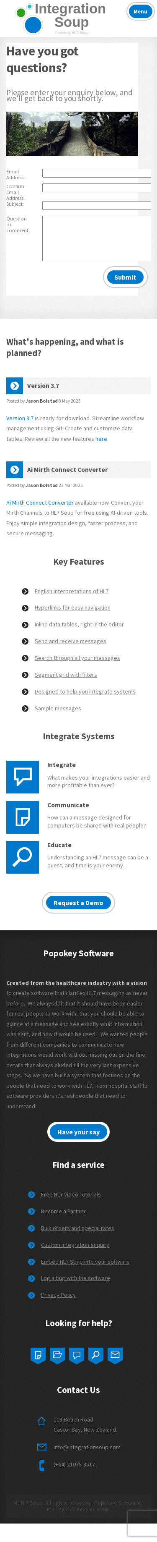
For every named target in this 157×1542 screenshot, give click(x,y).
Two (57, 1354)
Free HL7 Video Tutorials (71, 1194)
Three (76, 1354)
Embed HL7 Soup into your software (85, 1261)
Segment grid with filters (66, 674)
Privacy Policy (58, 1295)
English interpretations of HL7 (71, 591)
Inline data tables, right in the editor (79, 624)
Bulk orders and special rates (77, 1228)
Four (95, 1354)
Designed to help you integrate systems (85, 691)
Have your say (78, 1132)
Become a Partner (63, 1211)
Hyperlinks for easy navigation (73, 607)
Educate (59, 845)
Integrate (61, 765)
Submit (125, 277)
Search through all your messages (77, 658)
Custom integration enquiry (75, 1245)
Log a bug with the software (75, 1278)
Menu (140, 11)
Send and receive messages (70, 641)
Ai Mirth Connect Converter (40, 502)
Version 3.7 (19, 418)
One (38, 1354)
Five (115, 1354)
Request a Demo (78, 902)
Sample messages (58, 708)
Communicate (68, 805)
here (101, 438)
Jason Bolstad (42, 401)
